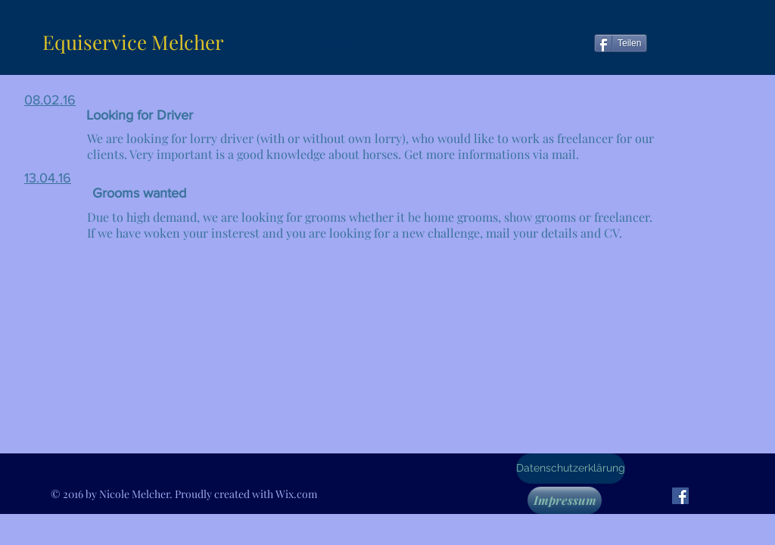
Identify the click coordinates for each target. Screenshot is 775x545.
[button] (336, 46)
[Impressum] (565, 500)
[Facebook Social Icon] (680, 495)
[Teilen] (620, 43)
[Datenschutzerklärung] (570, 468)
